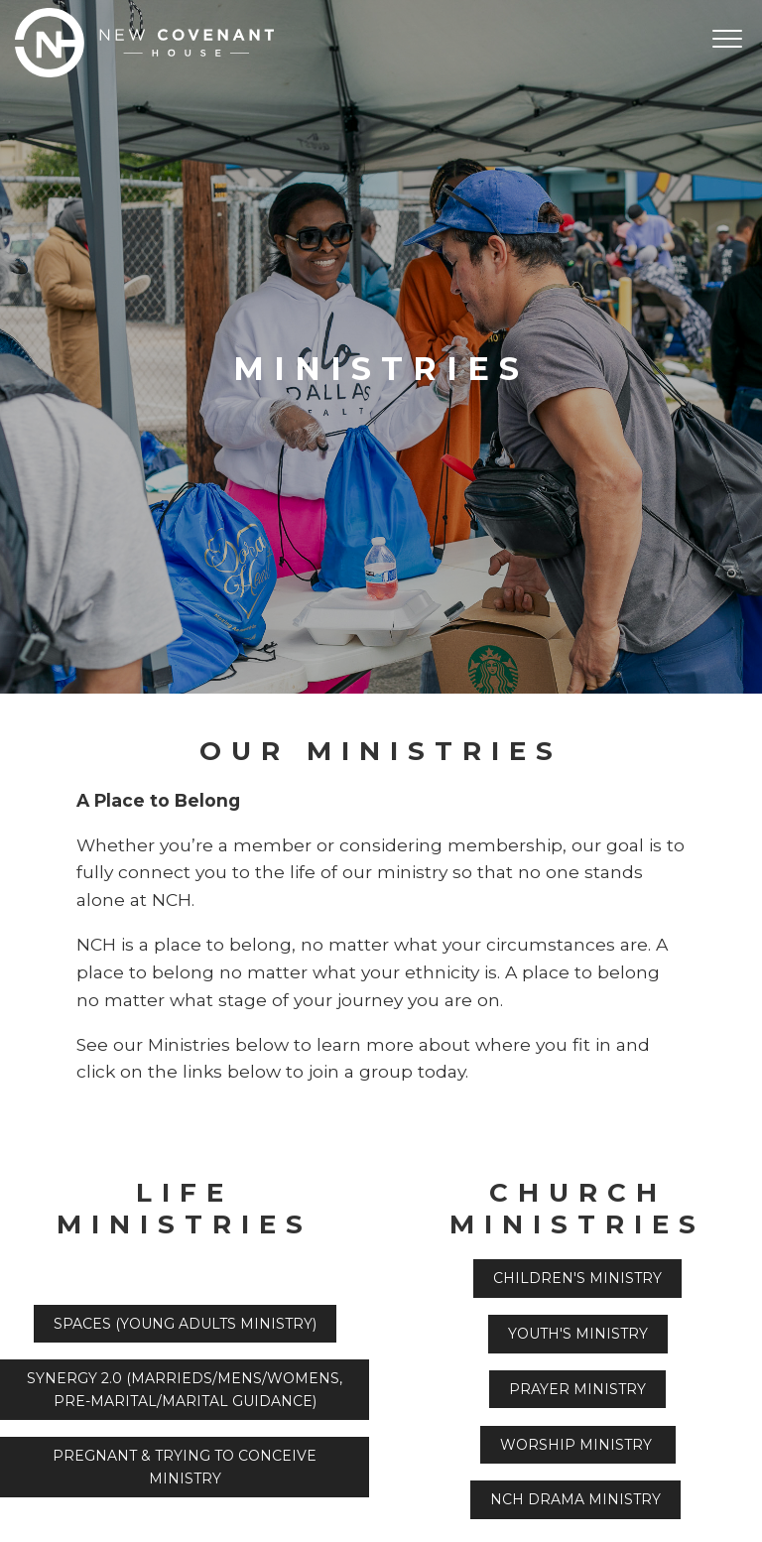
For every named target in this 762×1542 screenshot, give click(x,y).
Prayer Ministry (577, 1389)
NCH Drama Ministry (575, 1499)
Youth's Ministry (578, 1334)
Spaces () (185, 1324)
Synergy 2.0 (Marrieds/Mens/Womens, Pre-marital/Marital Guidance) (184, 1389)
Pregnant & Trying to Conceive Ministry (185, 1466)
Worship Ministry (578, 1445)
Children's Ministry (577, 1278)
